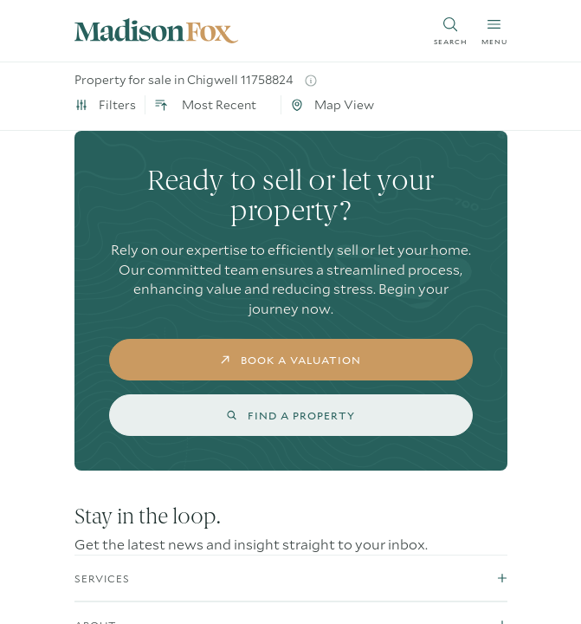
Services (102, 578)
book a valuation (290, 360)
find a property (290, 415)
